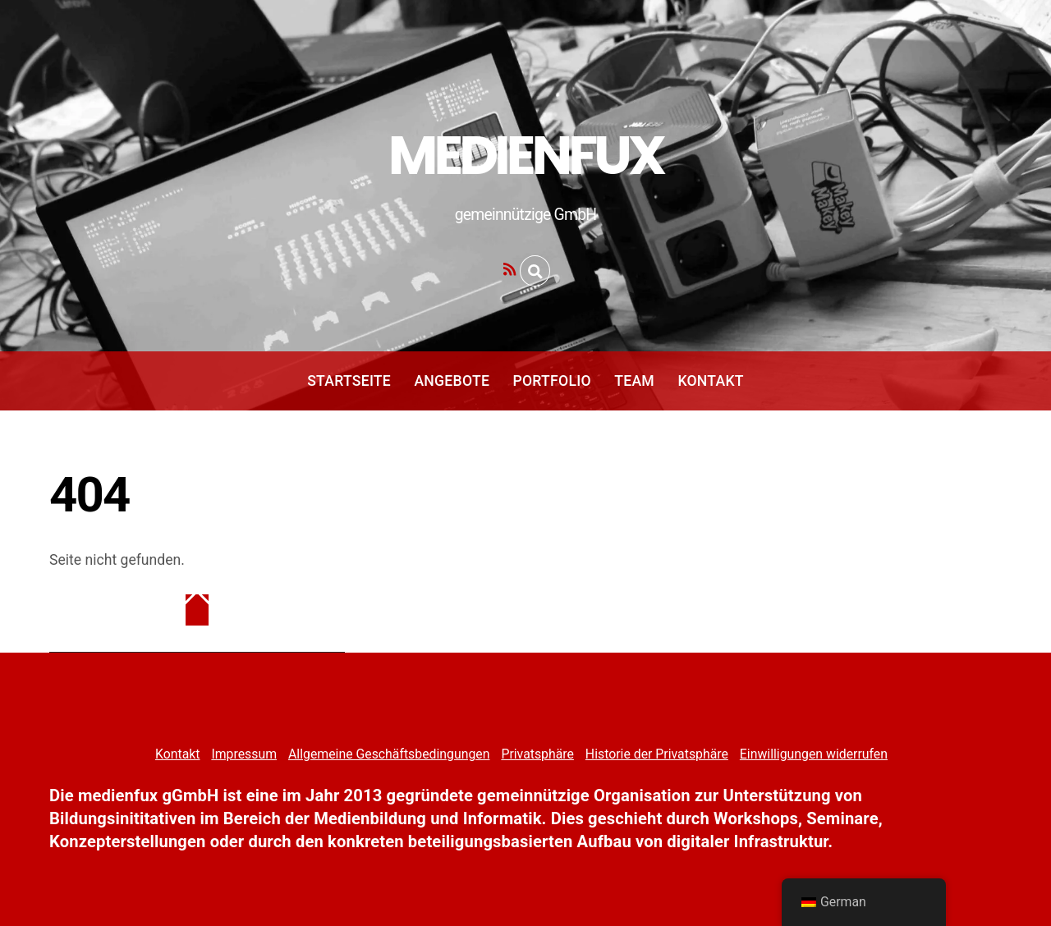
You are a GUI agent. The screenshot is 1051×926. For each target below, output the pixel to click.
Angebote (451, 381)
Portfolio (551, 381)
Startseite (349, 381)
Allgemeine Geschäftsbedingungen (388, 754)
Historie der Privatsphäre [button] (656, 754)
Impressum (244, 754)
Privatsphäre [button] (537, 754)
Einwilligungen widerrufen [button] (814, 754)
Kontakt (710, 381)
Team (634, 381)
